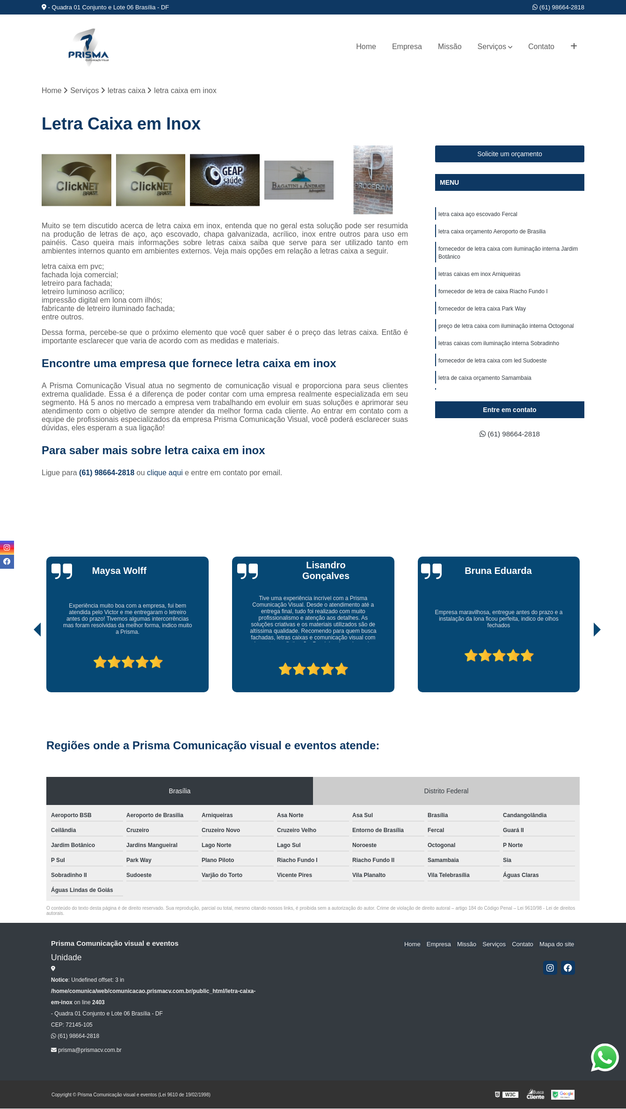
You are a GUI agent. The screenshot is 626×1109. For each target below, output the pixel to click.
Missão (450, 47)
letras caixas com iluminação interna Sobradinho (498, 347)
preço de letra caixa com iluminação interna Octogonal (506, 329)
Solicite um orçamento (509, 154)
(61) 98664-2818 (558, 7)
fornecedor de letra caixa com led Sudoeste (492, 365)
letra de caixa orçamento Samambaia (484, 383)
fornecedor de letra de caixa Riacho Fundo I (492, 294)
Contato (541, 47)
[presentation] (24, 666)
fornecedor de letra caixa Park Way (482, 312)
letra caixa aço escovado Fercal (477, 214)
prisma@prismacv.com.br (86, 1050)
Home (366, 47)
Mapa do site (557, 944)
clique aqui (165, 473)
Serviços (492, 47)
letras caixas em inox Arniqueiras (479, 276)
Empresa (407, 47)
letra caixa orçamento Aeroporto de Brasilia (492, 232)
